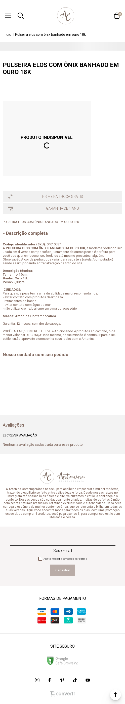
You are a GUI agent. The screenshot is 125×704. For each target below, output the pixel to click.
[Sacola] (117, 16)
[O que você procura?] (21, 16)
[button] (115, 694)
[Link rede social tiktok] (75, 680)
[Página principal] (65, 15)
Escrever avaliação (20, 435)
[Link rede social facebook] (50, 680)
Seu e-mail (62, 550)
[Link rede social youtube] (88, 680)
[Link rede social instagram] (37, 680)
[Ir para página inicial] (7, 34)
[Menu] (8, 16)
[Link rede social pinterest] (62, 680)
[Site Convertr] (62, 693)
